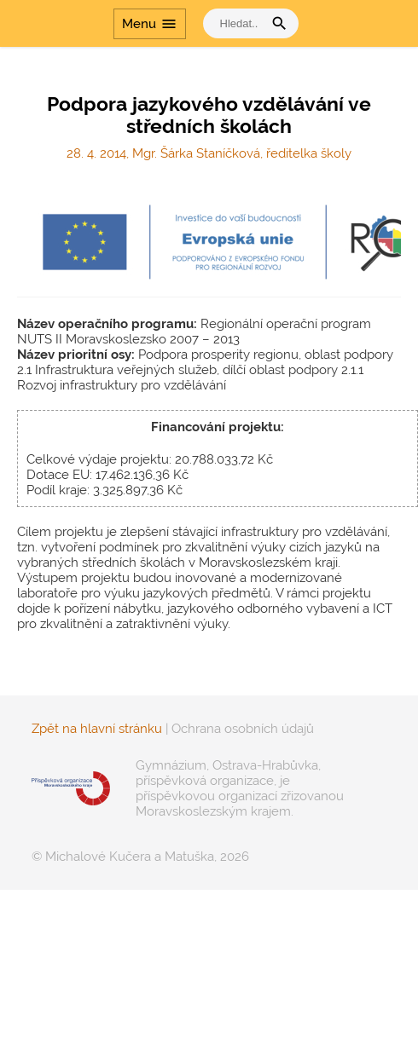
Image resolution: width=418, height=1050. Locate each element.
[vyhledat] (237, 23)
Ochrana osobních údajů (242, 728)
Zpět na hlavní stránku (97, 728)
